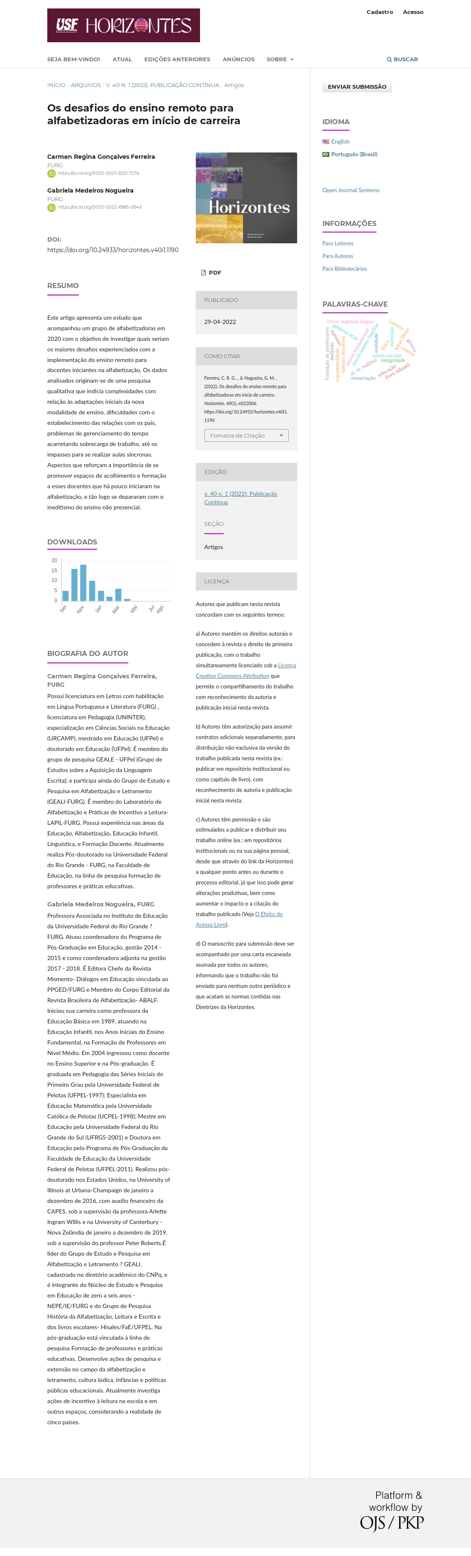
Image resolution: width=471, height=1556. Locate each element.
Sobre (278, 59)
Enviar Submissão (357, 86)
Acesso (413, 11)
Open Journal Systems (351, 189)
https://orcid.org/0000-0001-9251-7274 (98, 173)
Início (56, 85)
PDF (214, 272)
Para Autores (337, 256)
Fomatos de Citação (237, 435)
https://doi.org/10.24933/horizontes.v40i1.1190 (113, 250)
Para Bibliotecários (344, 268)
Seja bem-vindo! (73, 59)
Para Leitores (338, 243)
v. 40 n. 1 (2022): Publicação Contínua (162, 85)
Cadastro (380, 11)
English (340, 141)
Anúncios (238, 59)
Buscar (402, 59)
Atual (122, 59)
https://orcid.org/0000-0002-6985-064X (100, 207)
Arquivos (86, 85)
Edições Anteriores (177, 59)
